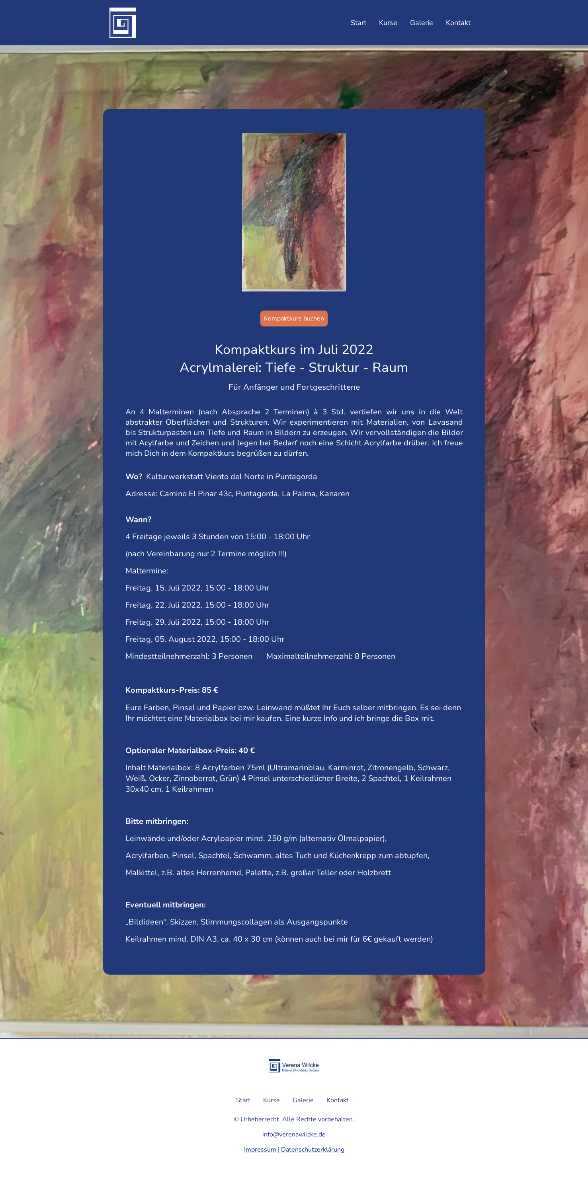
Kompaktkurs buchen (294, 318)
